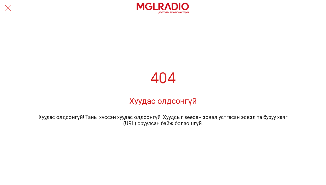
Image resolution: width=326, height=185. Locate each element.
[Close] (8, 8)
